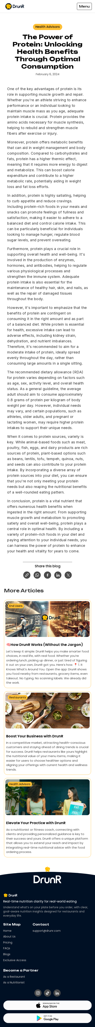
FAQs (6, 948)
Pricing (7, 942)
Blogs (6, 954)
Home (7, 931)
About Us (9, 936)
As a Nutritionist (14, 982)
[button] (84, 6)
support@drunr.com (47, 931)
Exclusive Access (14, 960)
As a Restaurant (14, 977)
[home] (19, 6)
